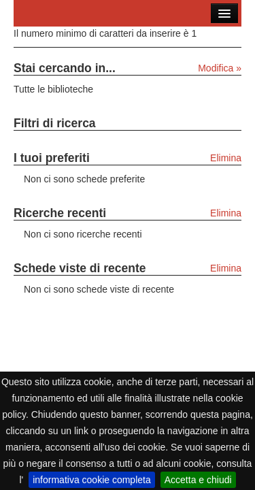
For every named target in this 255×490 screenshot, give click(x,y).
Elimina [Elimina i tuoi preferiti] (225, 157)
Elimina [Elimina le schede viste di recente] (225, 268)
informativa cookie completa (92, 479)
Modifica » (219, 68)
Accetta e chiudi (198, 479)
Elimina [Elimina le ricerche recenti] (225, 213)
